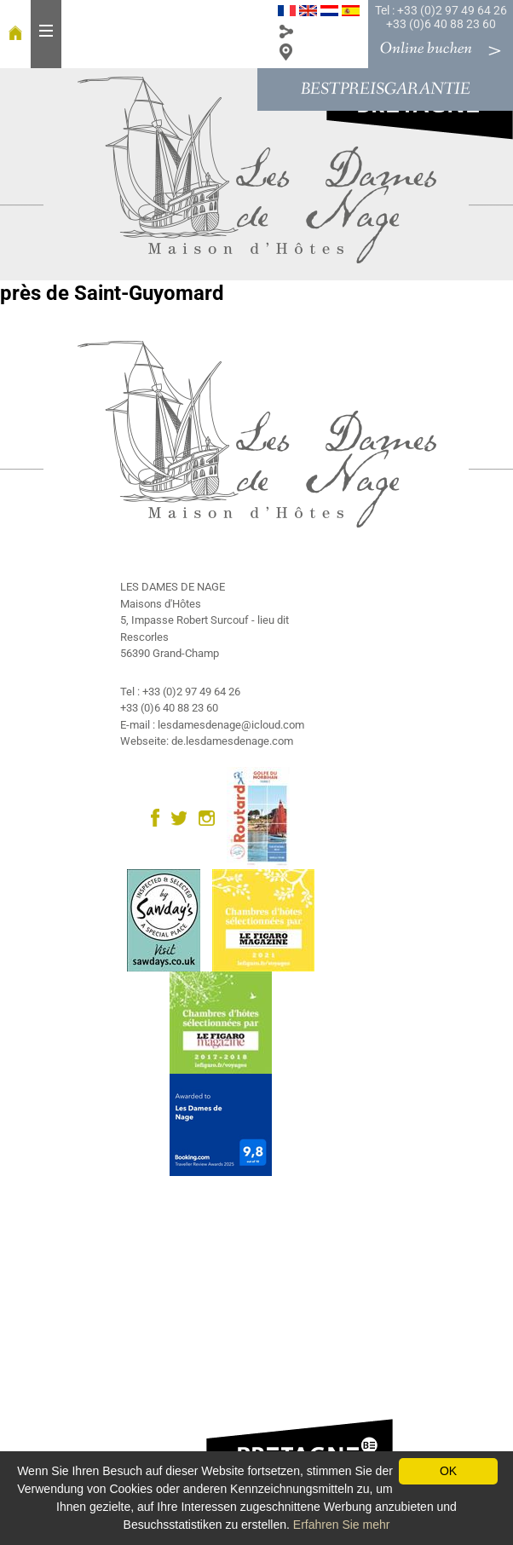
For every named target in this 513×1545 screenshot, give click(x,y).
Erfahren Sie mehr (341, 1524)
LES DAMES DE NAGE (172, 586)
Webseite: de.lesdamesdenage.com (206, 741)
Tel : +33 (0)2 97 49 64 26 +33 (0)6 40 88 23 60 (441, 17)
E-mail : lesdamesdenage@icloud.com (212, 724)
